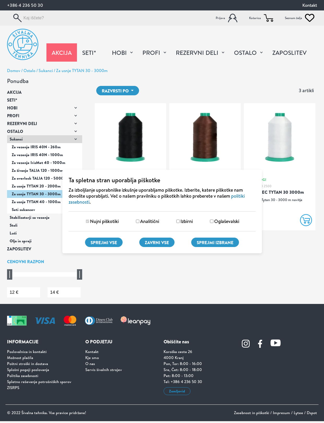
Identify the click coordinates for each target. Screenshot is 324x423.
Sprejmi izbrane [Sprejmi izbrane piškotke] (215, 242)
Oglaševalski (226, 221)
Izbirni (187, 221)
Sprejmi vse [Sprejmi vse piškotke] (104, 242)
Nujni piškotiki (104, 221)
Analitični (149, 221)
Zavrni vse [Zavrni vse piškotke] (157, 242)
